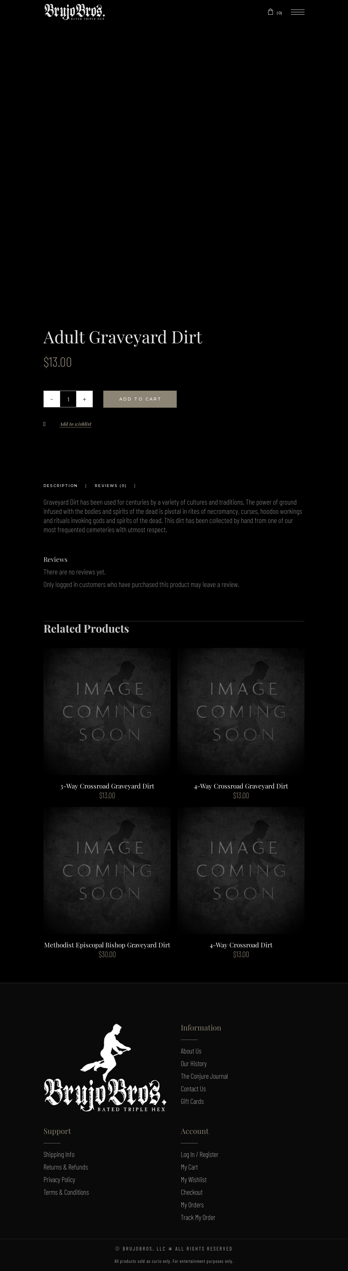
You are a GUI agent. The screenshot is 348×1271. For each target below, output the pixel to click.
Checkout (192, 1192)
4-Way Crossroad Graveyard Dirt (241, 785)
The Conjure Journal (204, 1076)
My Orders (192, 1204)
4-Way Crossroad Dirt (241, 944)
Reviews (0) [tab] (111, 485)
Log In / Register (200, 1154)
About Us (191, 1050)
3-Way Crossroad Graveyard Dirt (107, 785)
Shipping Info (59, 1154)
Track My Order (198, 1217)
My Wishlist (194, 1179)
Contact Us (193, 1088)
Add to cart (140, 399)
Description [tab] (61, 485)
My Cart (189, 1166)
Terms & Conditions (66, 1192)
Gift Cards (192, 1101)
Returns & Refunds (66, 1166)
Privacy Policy (59, 1179)
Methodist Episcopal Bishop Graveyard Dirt (107, 944)
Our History (194, 1063)
